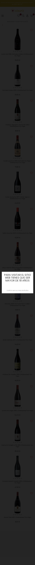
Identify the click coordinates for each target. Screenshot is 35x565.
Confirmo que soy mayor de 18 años (17, 290)
